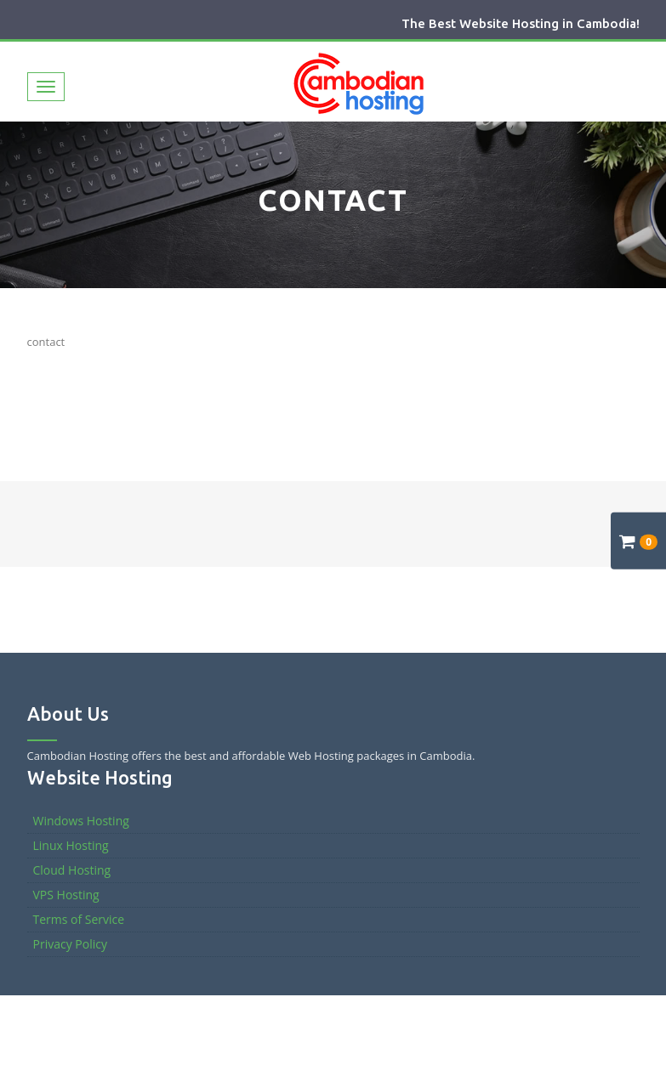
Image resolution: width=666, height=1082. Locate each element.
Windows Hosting (81, 821)
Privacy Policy (70, 944)
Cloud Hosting (72, 870)
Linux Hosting (71, 845)
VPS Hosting (66, 895)
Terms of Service (79, 919)
